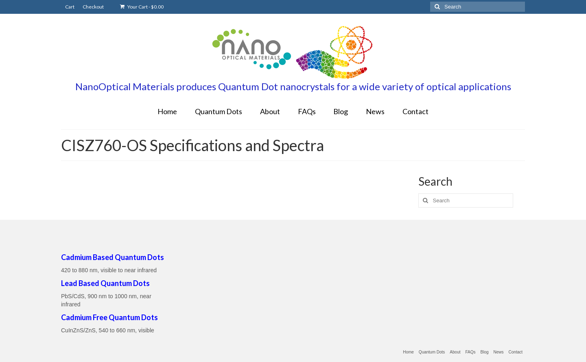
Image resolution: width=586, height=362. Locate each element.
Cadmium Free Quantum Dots (109, 317)
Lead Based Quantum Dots (105, 283)
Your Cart (142, 7)
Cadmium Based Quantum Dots (112, 257)
